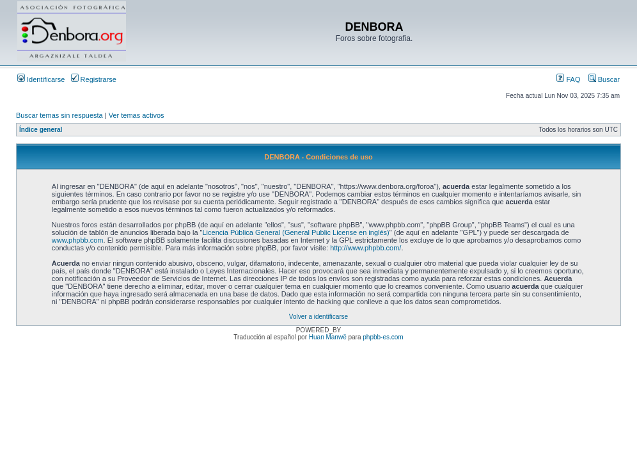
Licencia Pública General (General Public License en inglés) (295, 232)
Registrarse (93, 79)
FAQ (568, 79)
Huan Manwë (328, 337)
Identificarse (41, 79)
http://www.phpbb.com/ (365, 248)
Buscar (604, 79)
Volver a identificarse (318, 316)
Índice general (40, 129)
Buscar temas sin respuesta (59, 115)
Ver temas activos (136, 115)
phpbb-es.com (383, 337)
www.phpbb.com (78, 240)
